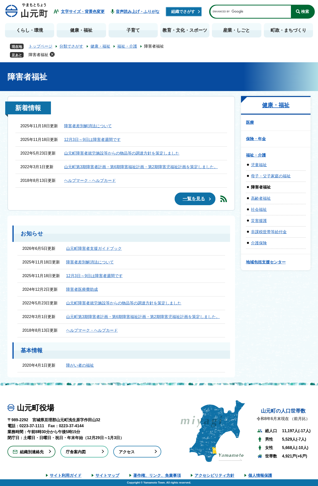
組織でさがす (183, 11)
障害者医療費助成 (82, 289)
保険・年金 (256, 139)
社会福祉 (259, 209)
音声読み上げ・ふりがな (137, 11)
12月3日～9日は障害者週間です (92, 139)
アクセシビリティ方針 (214, 475)
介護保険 (259, 243)
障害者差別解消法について (88, 126)
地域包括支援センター (266, 262)
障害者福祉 (38, 55)
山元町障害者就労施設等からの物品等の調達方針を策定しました (121, 153)
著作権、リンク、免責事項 (157, 475)
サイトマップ (107, 475)
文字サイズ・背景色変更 (83, 11)
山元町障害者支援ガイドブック (94, 248)
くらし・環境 (29, 30)
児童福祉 (259, 165)
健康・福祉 (81, 30)
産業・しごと (236, 30)
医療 (250, 122)
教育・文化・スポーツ (184, 30)
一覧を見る (194, 198)
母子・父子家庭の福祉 (271, 176)
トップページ (40, 46)
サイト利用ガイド (65, 475)
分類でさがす (71, 46)
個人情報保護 (260, 475)
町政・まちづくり (288, 30)
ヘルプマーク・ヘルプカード (90, 180)
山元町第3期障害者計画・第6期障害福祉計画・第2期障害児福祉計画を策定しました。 (141, 167)
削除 (52, 54)
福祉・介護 (127, 46)
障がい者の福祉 (80, 365)
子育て (133, 30)
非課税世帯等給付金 (269, 232)
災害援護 (259, 221)
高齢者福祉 (261, 198)
